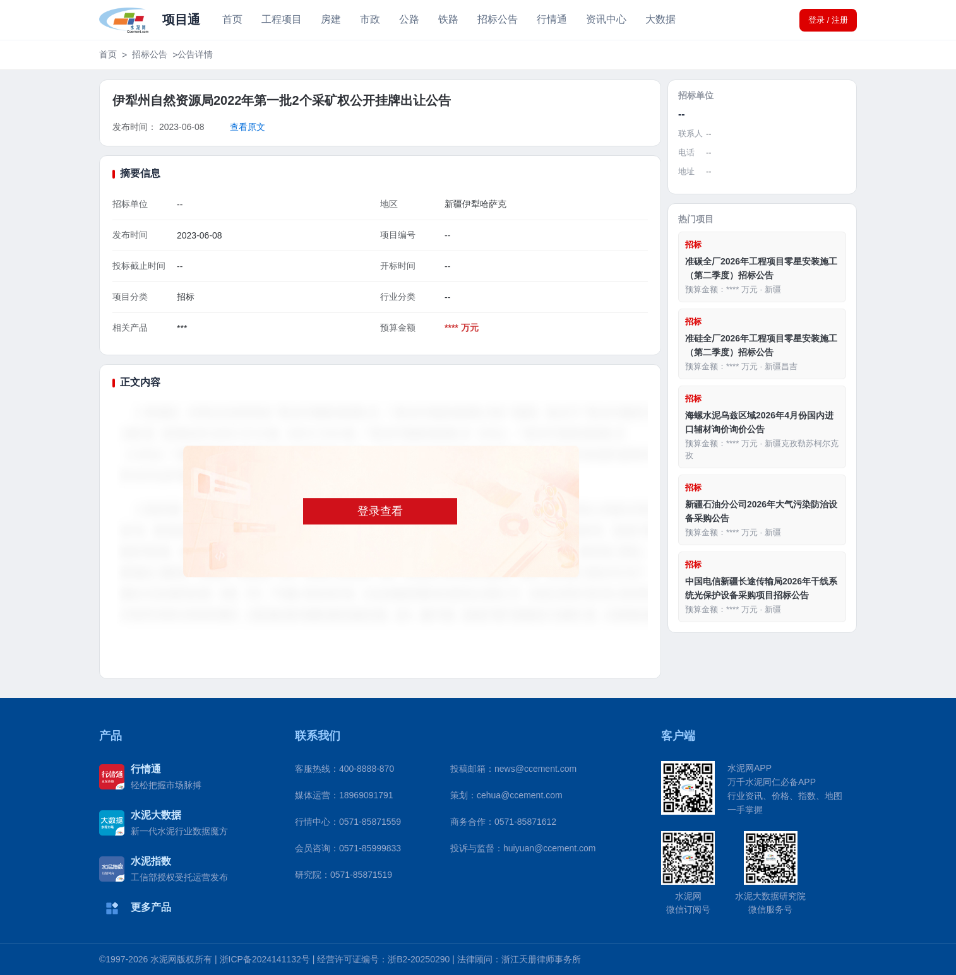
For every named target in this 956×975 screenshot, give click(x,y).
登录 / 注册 (828, 20)
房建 (331, 19)
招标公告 (497, 19)
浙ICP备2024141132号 (265, 959)
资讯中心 (606, 19)
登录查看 (380, 511)
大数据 (660, 19)
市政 (370, 19)
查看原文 (247, 127)
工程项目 (281, 19)
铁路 (448, 19)
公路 (409, 19)
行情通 (552, 19)
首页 (232, 19)
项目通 (181, 20)
